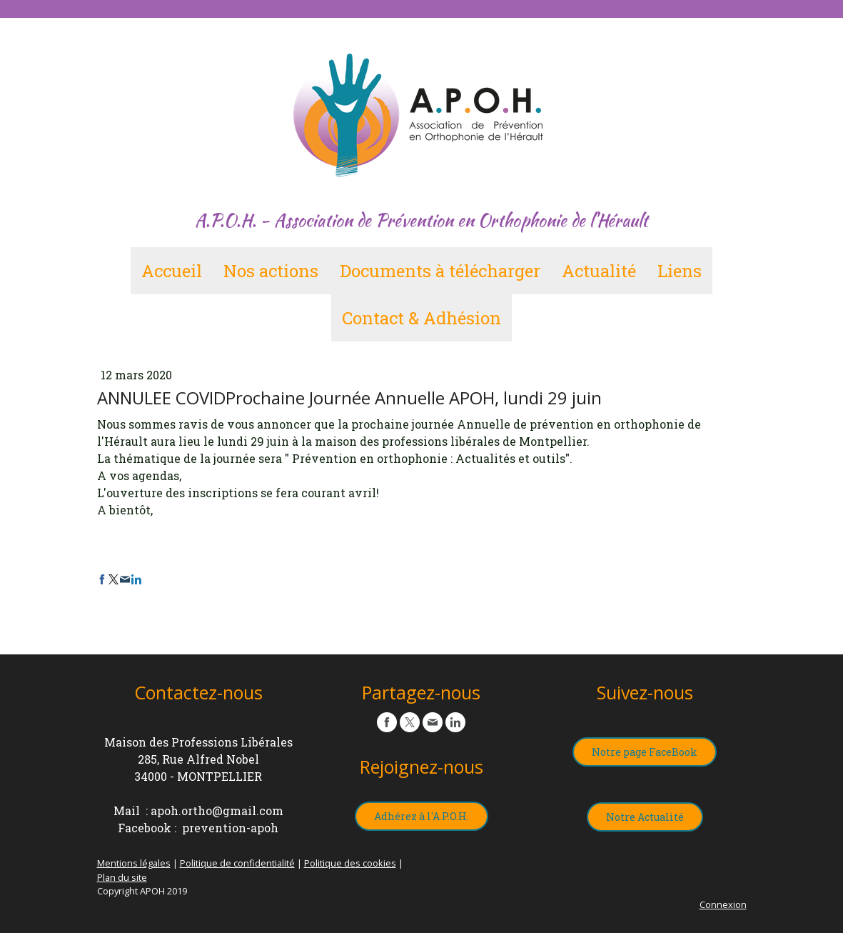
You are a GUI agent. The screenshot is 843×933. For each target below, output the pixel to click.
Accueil (171, 270)
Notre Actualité (645, 817)
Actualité (599, 270)
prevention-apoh (230, 827)
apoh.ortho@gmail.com (217, 810)
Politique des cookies (350, 863)
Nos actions (270, 270)
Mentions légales (134, 863)
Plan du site (122, 877)
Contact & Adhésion (421, 317)
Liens (679, 270)
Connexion (723, 904)
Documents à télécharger (440, 270)
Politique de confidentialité (237, 863)
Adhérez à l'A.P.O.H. (421, 816)
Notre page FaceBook (644, 752)
